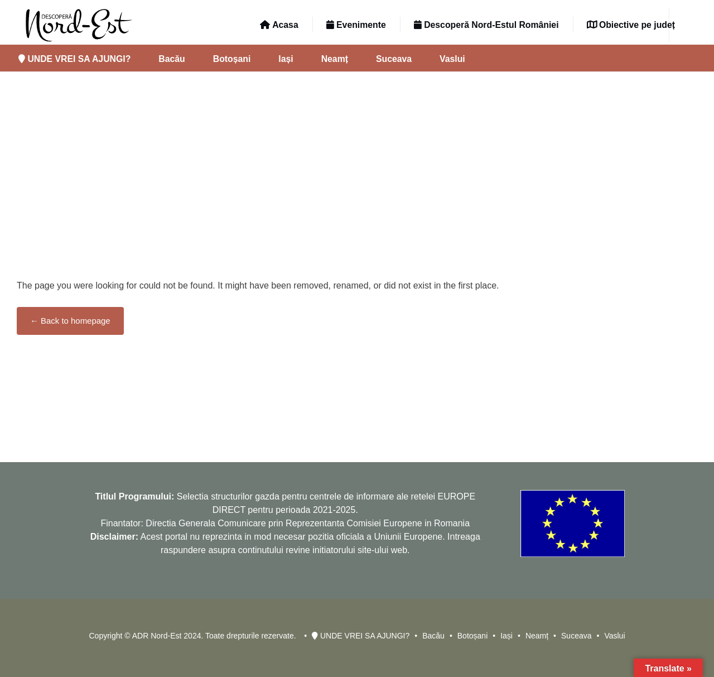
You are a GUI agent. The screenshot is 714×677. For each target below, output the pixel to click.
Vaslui (452, 59)
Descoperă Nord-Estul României (486, 25)
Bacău (171, 59)
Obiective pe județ (631, 25)
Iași (285, 59)
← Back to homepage (70, 320)
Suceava (394, 59)
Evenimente (356, 25)
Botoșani (232, 59)
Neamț (334, 59)
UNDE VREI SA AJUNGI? (74, 59)
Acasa (279, 25)
